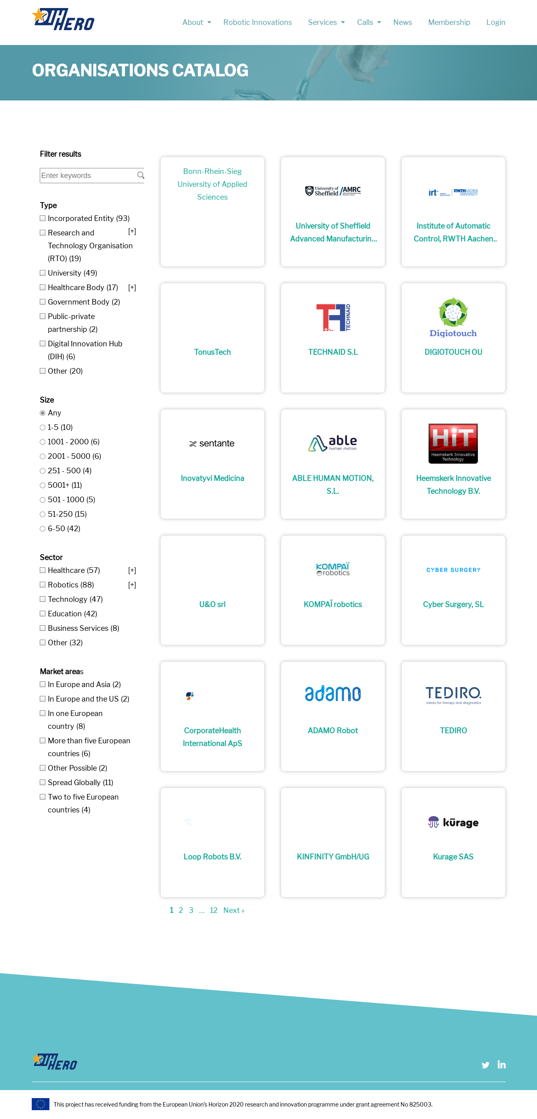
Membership (449, 22)
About (192, 22)
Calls (365, 22)
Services (322, 22)
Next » (234, 910)
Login (496, 22)
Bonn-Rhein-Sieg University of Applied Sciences (212, 184)
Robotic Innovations (257, 22)
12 (214, 910)
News (402, 22)
